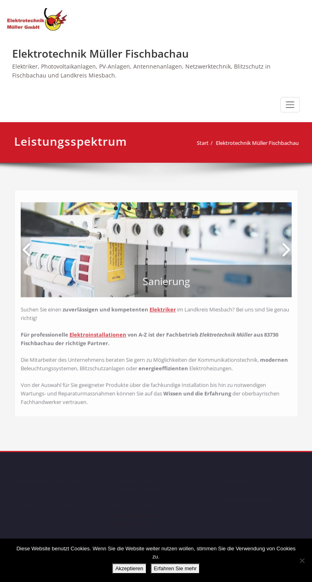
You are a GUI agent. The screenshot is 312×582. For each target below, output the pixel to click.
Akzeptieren (129, 568)
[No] (302, 560)
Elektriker (163, 307)
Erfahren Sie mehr (175, 568)
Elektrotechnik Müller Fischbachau (100, 53)
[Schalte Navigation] (290, 104)
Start (206, 143)
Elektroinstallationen (97, 332)
